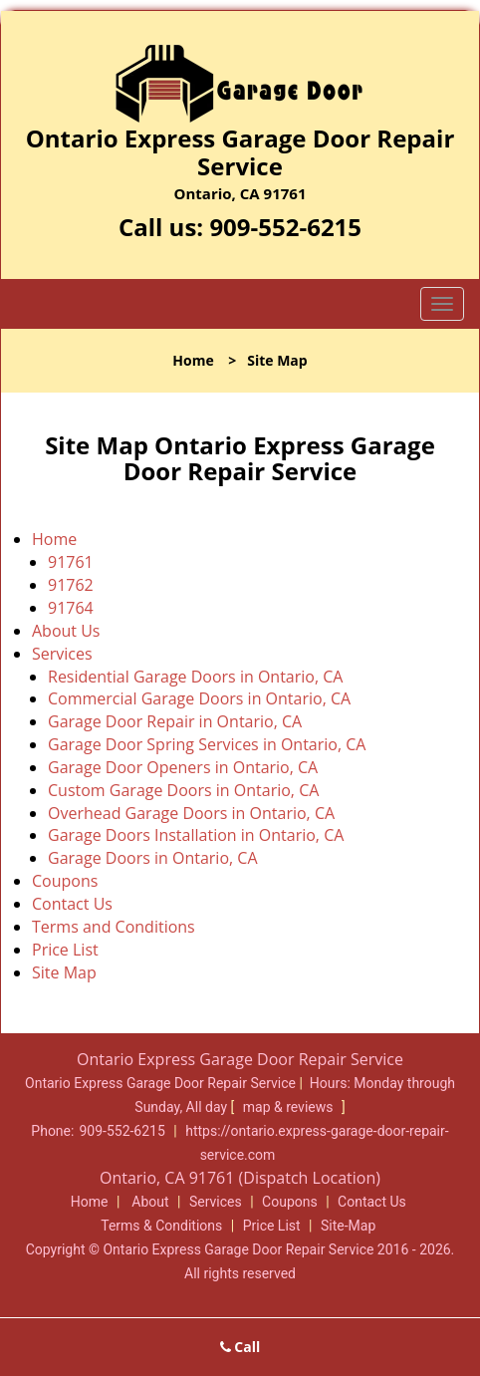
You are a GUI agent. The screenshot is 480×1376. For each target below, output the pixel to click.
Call (240, 1346)
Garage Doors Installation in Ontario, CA (196, 835)
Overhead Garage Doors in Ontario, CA (191, 813)
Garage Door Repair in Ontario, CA (175, 721)
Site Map (64, 972)
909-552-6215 (285, 226)
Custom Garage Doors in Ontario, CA (183, 790)
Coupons (65, 881)
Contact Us (72, 904)
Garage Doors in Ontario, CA (153, 858)
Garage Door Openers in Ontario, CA (183, 767)
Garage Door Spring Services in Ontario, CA (206, 744)
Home (192, 360)
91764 (71, 608)
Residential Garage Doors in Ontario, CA (195, 677)
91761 (71, 562)
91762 (71, 585)
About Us (66, 631)
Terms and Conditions (113, 927)
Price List (65, 950)
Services (62, 654)
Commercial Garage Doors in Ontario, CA (199, 698)
